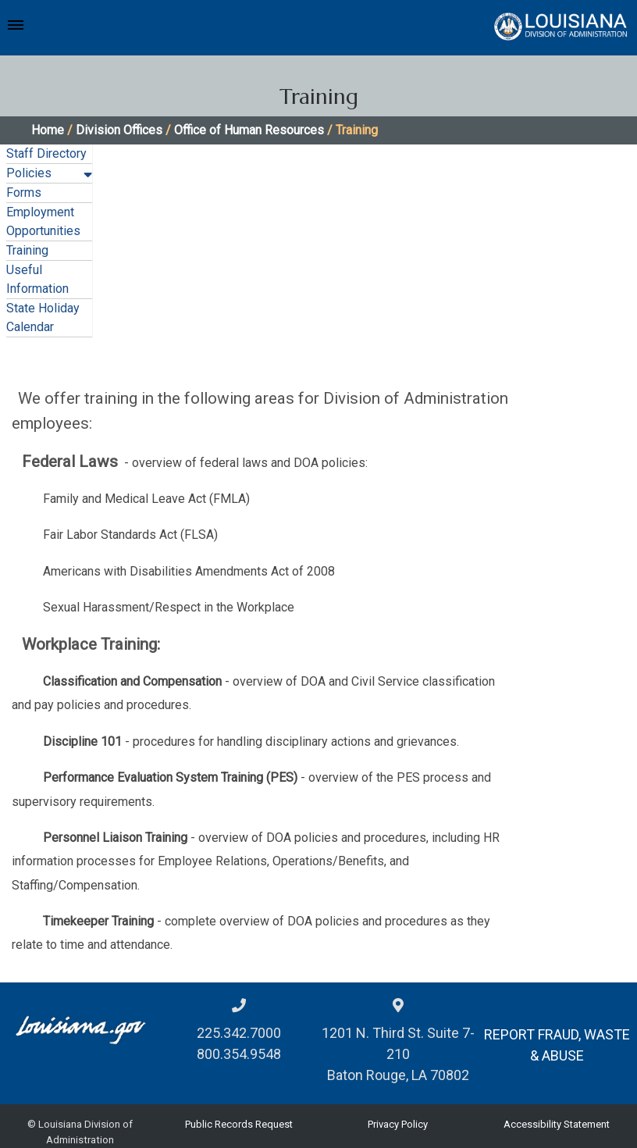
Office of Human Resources (249, 130)
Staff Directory (46, 153)
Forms (23, 192)
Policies (29, 173)
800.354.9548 (239, 1054)
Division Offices (119, 130)
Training (27, 250)
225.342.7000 (239, 1033)
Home (47, 130)
